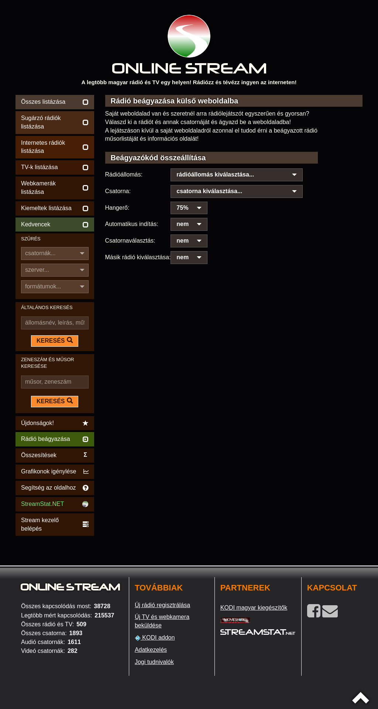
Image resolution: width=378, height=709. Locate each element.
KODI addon (155, 637)
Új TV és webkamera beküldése (162, 621)
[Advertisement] (234, 278)
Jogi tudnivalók (154, 662)
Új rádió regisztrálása (162, 605)
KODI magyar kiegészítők (253, 607)
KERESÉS (55, 340)
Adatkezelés (151, 650)
